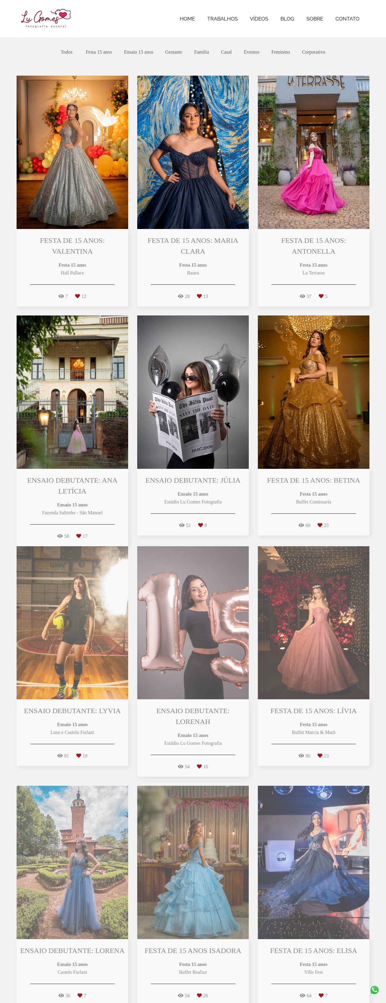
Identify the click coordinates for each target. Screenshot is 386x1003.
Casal (226, 52)
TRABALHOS (222, 19)
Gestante (173, 52)
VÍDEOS (259, 19)
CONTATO (347, 19)
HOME (187, 19)
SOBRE (314, 19)
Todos (66, 52)
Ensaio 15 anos (138, 52)
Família (201, 52)
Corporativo (313, 52)
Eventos (252, 52)
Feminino (280, 52)
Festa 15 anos (99, 52)
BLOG (287, 19)
